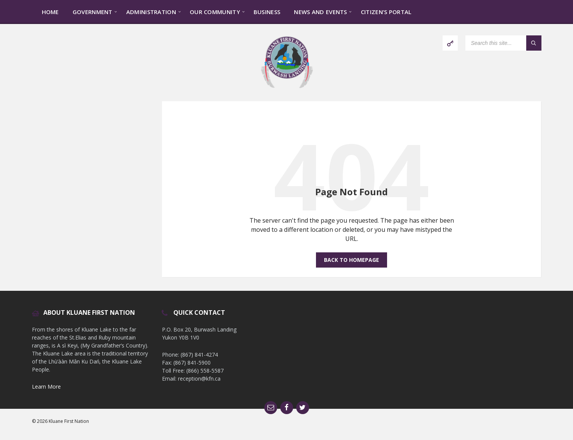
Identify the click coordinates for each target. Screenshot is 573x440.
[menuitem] (50, 11)
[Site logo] (286, 86)
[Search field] (503, 43)
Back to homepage (351, 259)
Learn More (46, 386)
